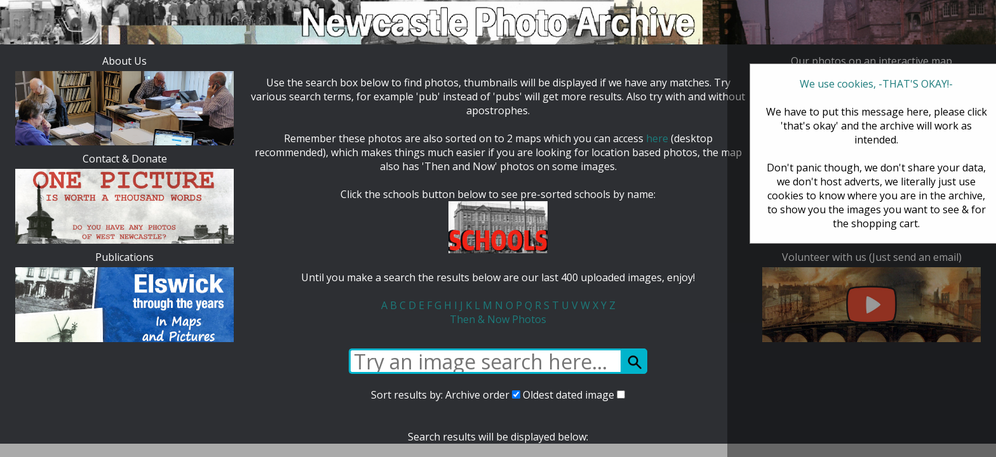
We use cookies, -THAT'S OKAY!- (876, 84)
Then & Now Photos (498, 319)
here (657, 138)
